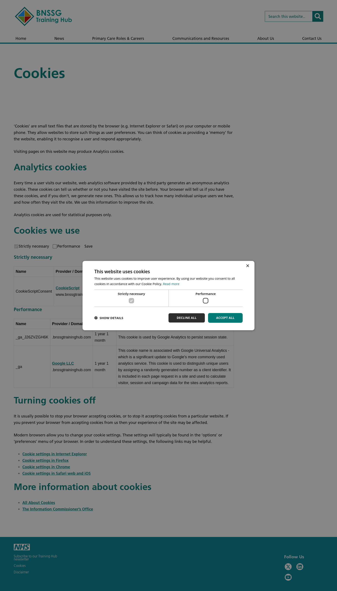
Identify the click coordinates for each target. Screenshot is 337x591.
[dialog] (168, 295)
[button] (108, 318)
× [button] (247, 265)
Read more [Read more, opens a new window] (171, 284)
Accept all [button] (225, 318)
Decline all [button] (186, 318)
